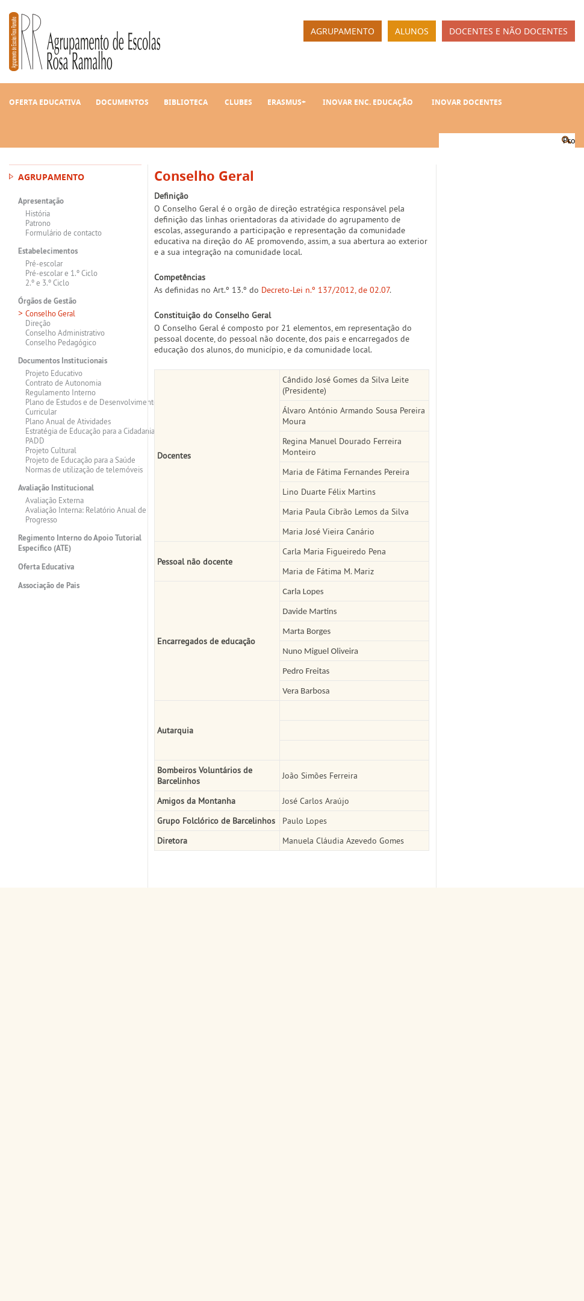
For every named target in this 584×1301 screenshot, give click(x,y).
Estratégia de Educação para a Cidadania (90, 431)
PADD (35, 440)
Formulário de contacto (63, 232)
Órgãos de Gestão (47, 301)
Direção (38, 323)
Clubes (238, 102)
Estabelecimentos (48, 251)
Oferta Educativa (45, 102)
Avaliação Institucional (56, 488)
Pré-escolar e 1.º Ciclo (61, 273)
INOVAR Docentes (467, 102)
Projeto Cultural (50, 450)
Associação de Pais (48, 585)
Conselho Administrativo (65, 332)
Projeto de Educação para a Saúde (80, 460)
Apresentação (41, 201)
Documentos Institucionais (62, 361)
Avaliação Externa (54, 500)
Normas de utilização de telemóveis (84, 469)
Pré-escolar (44, 263)
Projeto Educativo (53, 373)
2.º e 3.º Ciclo (47, 282)
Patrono (38, 223)
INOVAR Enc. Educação (368, 102)
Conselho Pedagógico (60, 342)
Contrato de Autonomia (63, 382)
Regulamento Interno (60, 392)
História (37, 213)
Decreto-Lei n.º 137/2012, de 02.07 (325, 289)
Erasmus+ (286, 102)
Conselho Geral (50, 313)
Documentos (122, 102)
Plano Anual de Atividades (68, 421)
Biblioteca (186, 102)
